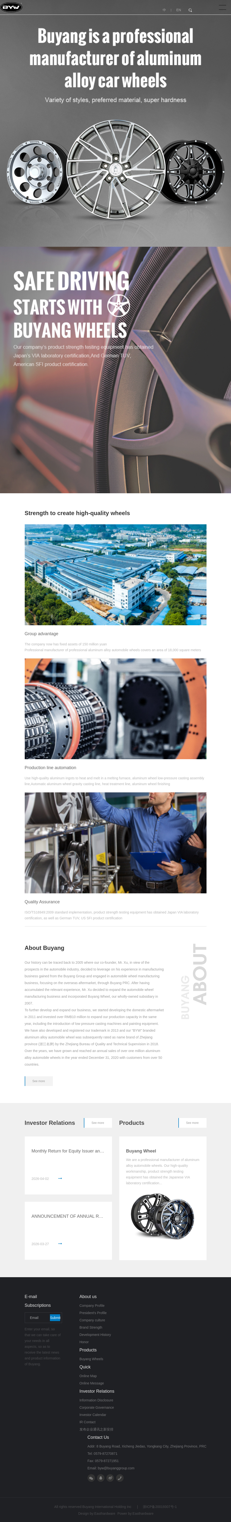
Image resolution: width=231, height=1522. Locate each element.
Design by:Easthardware (96, 1513)
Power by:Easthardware (136, 1513)
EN (178, 10)
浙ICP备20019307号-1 (157, 1507)
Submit (55, 1318)
